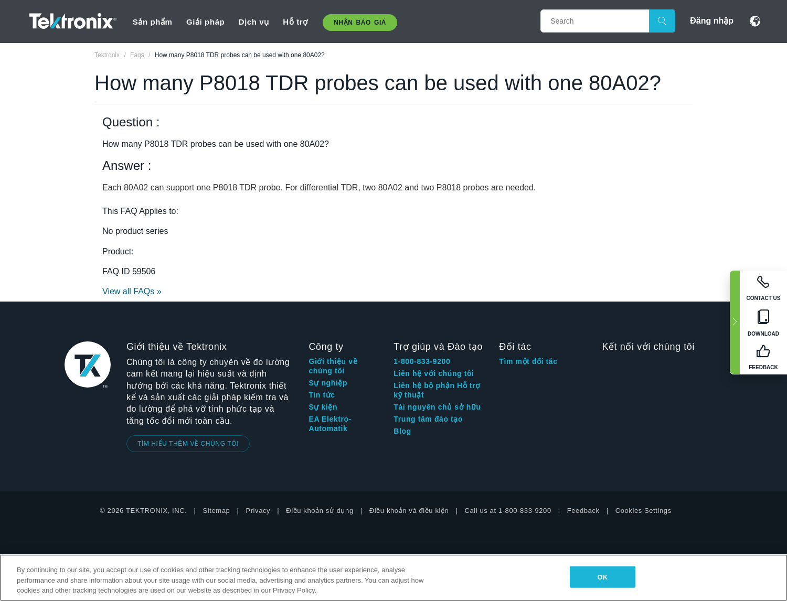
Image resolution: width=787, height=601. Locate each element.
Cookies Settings (643, 510)
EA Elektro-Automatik (330, 424)
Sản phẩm (153, 21)
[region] (393, 577)
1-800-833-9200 (421, 361)
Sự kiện (323, 407)
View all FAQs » (132, 291)
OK (603, 577)
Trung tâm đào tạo (428, 419)
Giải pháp (205, 21)
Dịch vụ (254, 21)
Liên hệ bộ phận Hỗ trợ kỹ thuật (436, 390)
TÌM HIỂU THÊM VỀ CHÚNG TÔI (188, 443)
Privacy (258, 510)
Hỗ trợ (295, 21)
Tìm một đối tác (528, 361)
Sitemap (216, 510)
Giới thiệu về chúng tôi (333, 366)
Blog (402, 431)
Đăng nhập (711, 20)
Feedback (583, 510)
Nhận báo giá (360, 22)
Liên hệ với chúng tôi (433, 373)
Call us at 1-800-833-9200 (507, 510)
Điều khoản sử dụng (320, 510)
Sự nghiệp (328, 383)
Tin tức (322, 395)
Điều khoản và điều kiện (409, 510)
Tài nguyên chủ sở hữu (437, 407)
